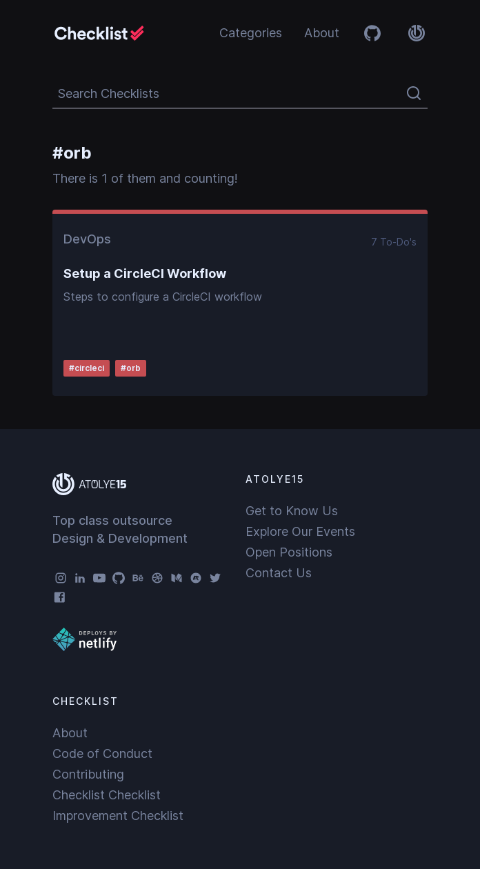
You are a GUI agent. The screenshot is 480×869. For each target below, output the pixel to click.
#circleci (86, 368)
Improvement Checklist (117, 815)
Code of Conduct (102, 753)
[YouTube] (99, 578)
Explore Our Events (300, 531)
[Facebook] (60, 597)
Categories (250, 33)
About (321, 33)
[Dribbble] (157, 578)
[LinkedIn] (80, 578)
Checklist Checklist (106, 795)
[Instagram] (60, 578)
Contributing (88, 774)
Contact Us (279, 573)
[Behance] (138, 578)
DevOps (87, 239)
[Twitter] (215, 578)
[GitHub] (118, 578)
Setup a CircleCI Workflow (144, 273)
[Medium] (176, 578)
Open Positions (289, 552)
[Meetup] (196, 578)
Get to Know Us (292, 510)
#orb (131, 368)
